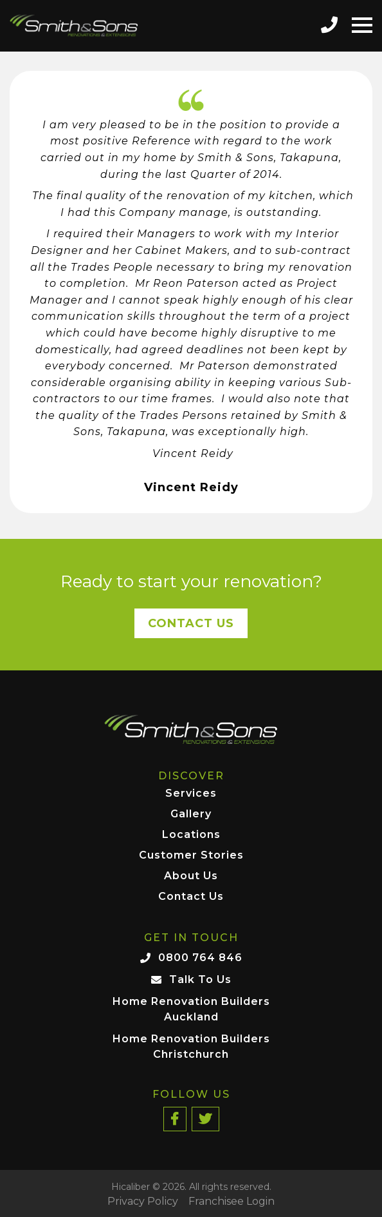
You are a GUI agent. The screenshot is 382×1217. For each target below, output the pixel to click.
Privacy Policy (142, 1201)
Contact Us (191, 623)
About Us (191, 876)
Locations (191, 835)
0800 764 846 (200, 957)
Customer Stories (191, 855)
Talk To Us (200, 979)
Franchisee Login (231, 1201)
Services (191, 793)
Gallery (191, 814)
